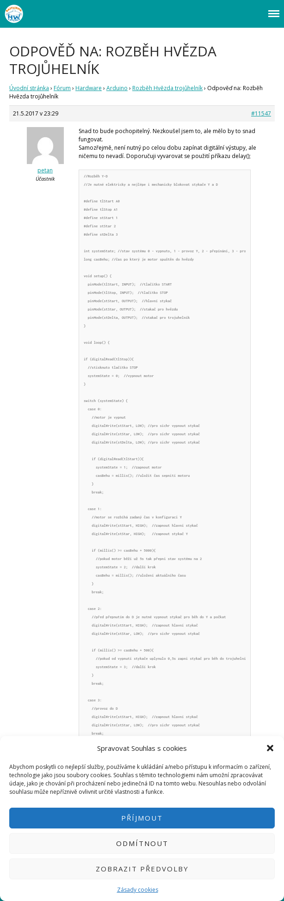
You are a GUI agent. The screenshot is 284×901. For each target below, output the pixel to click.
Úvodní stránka (29, 88)
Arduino (117, 88)
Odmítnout (142, 843)
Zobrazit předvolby (142, 868)
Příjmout (142, 817)
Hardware (88, 88)
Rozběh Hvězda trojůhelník (167, 88)
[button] (270, 748)
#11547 (261, 113)
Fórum (62, 88)
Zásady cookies (137, 890)
